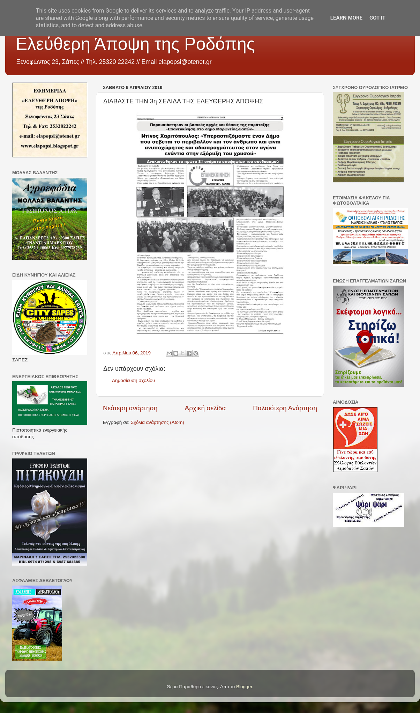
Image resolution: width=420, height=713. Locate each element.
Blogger (244, 686)
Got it (377, 18)
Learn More (346, 18)
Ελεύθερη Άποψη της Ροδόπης (135, 44)
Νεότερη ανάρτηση (130, 408)
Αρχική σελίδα (205, 408)
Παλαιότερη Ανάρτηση (285, 408)
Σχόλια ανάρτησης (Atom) (157, 422)
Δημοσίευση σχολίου (133, 380)
